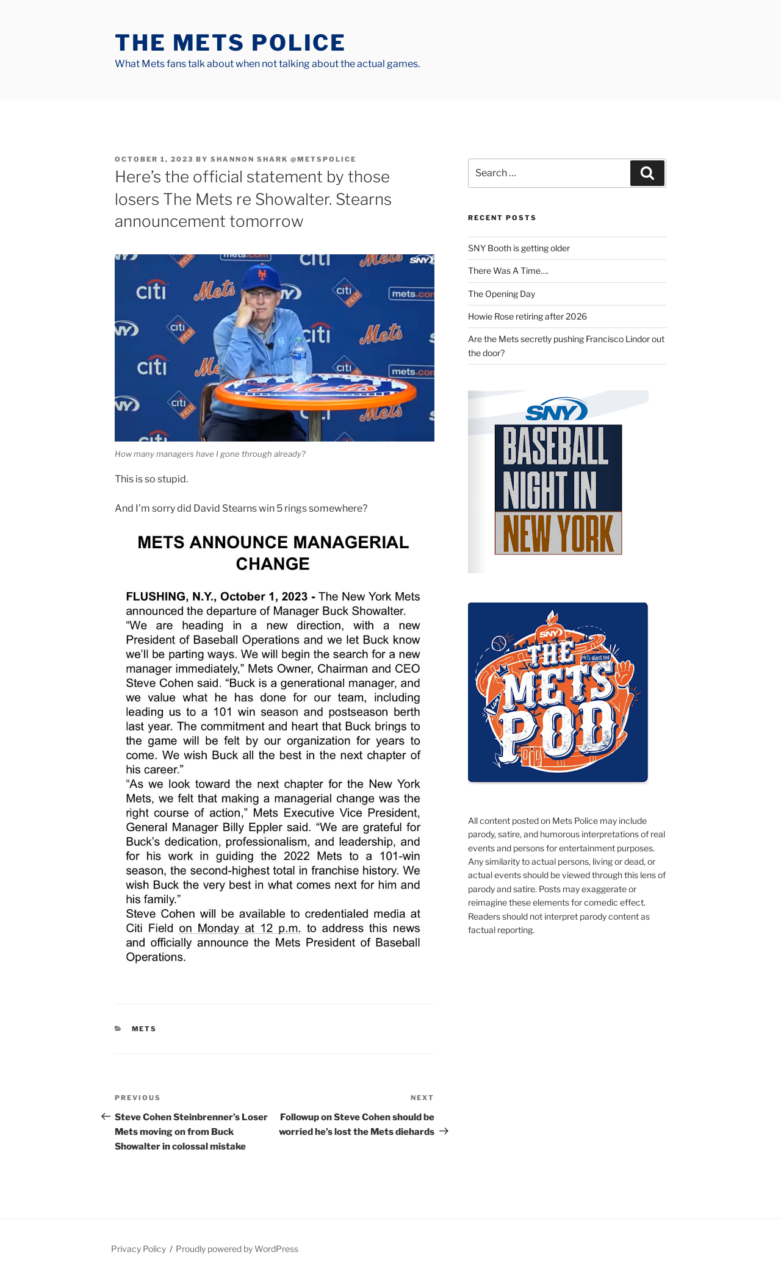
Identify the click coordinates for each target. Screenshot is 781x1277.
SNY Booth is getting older (519, 248)
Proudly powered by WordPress (237, 1248)
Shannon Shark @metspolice (283, 159)
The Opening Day (501, 293)
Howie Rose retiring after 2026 (527, 316)
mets (144, 1029)
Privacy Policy (138, 1248)
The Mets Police (231, 42)
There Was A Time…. (508, 270)
